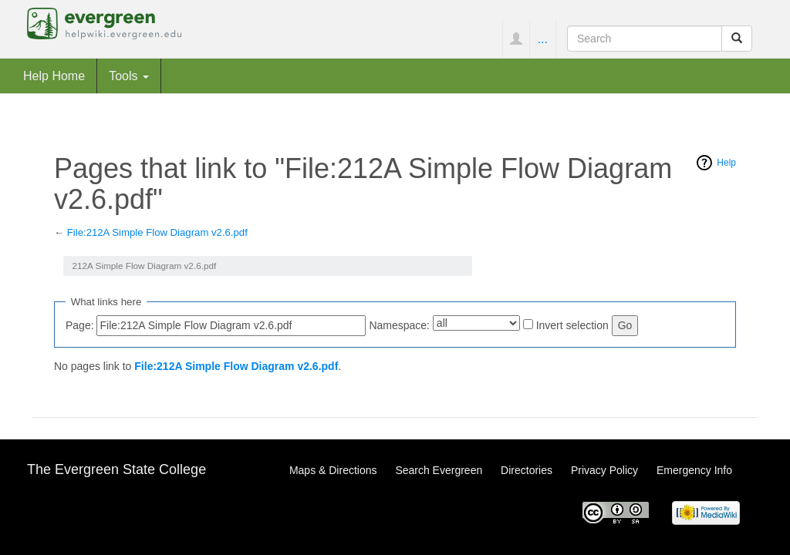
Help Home (54, 75)
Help (726, 162)
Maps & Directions (333, 470)
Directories (526, 470)
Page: (80, 325)
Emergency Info (694, 470)
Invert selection (572, 325)
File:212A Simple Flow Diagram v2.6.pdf (157, 232)
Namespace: (399, 325)
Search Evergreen (438, 470)
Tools (129, 75)
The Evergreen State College (116, 469)
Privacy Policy (604, 470)
